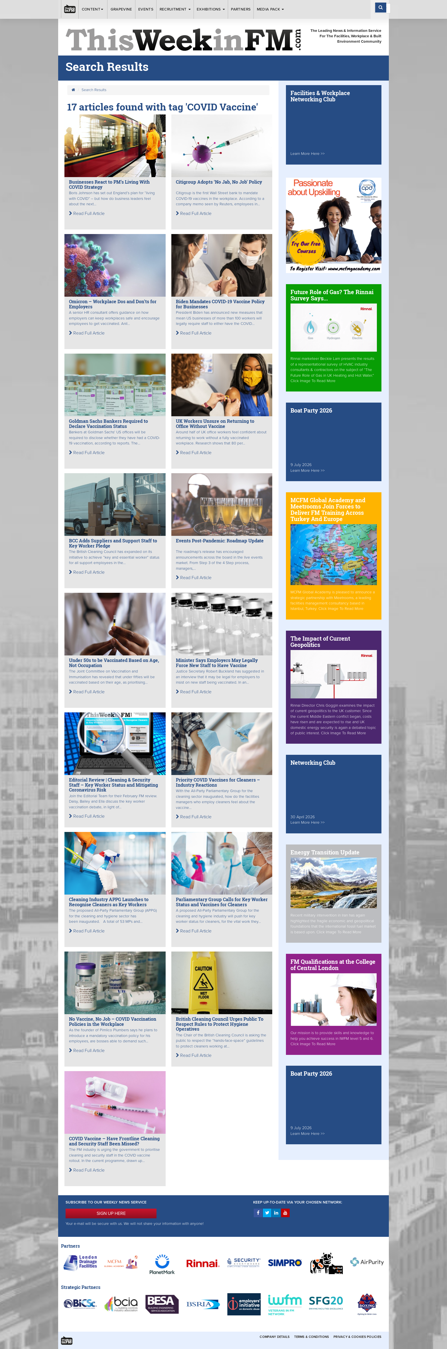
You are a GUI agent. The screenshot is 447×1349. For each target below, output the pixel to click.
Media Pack (270, 9)
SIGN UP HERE (111, 1213)
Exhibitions (211, 9)
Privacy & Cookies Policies (357, 1337)
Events (145, 9)
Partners (241, 9)
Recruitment (175, 9)
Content (93, 9)
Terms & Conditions (311, 1337)
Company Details (275, 1337)
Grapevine (121, 9)
